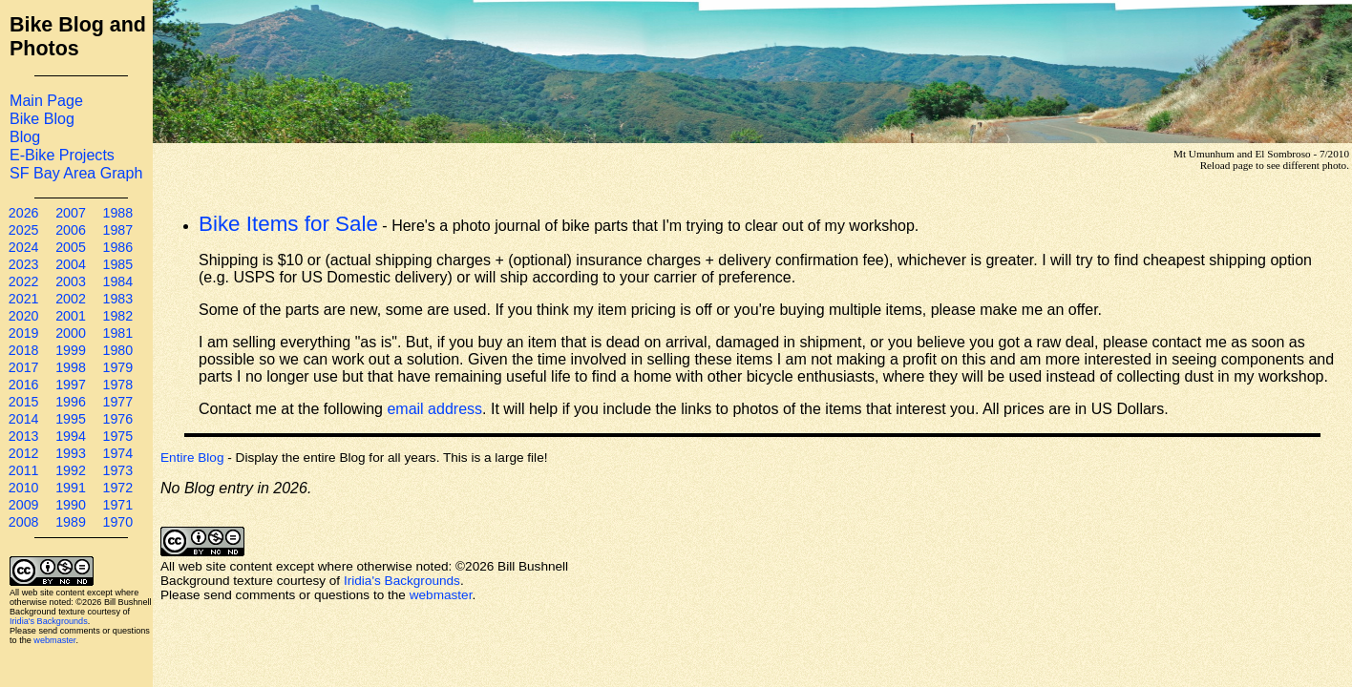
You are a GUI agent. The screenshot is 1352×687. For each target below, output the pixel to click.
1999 (70, 350)
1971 (117, 504)
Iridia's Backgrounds (49, 621)
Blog (25, 136)
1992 (70, 470)
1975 (117, 436)
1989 (70, 522)
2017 (24, 367)
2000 (70, 333)
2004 (70, 264)
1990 (70, 504)
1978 (117, 384)
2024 (24, 247)
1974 (117, 453)
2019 (24, 333)
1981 (117, 333)
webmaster (54, 640)
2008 (24, 522)
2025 (24, 230)
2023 (24, 264)
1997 (70, 384)
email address (434, 409)
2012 (24, 453)
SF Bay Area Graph (76, 172)
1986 (117, 247)
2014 (24, 419)
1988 (117, 212)
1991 (70, 487)
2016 (24, 384)
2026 (24, 212)
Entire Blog (192, 457)
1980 (117, 350)
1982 (117, 315)
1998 (70, 367)
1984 (117, 281)
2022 (24, 281)
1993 (70, 453)
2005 (70, 247)
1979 (117, 367)
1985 (117, 264)
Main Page (46, 100)
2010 (24, 487)
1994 (70, 436)
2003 (70, 281)
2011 (24, 470)
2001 (70, 315)
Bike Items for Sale (288, 224)
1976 (117, 419)
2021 (24, 298)
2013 (24, 436)
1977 (117, 401)
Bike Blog (42, 118)
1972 (117, 487)
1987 (117, 230)
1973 (117, 470)
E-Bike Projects (62, 154)
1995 (70, 419)
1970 (117, 522)
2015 (24, 401)
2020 (24, 315)
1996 (70, 401)
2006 (70, 230)
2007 (70, 212)
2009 (24, 504)
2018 (24, 350)
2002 (70, 298)
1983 (117, 298)
